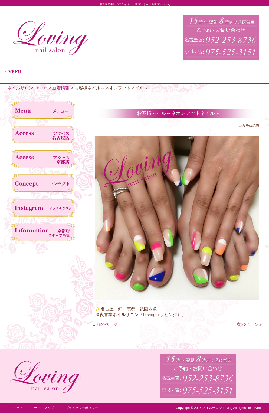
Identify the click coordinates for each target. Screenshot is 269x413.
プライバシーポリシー (81, 408)
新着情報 (61, 88)
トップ (17, 408)
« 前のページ (105, 324)
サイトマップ (44, 408)
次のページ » (249, 324)
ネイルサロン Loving (27, 88)
